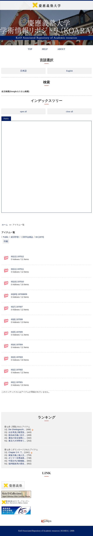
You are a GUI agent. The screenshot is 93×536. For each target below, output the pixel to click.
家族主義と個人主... (17, 455)
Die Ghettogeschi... (16, 429)
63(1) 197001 (17, 382)
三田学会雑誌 (27, 237)
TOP (30, 49)
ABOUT (61, 49)
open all (23, 111)
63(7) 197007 (17, 307)
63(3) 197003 (17, 357)
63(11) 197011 (17, 269)
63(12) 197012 (17, 256)
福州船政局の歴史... (17, 464)
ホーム (5, 225)
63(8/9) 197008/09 (19, 294)
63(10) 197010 (17, 282)
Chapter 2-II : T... (15, 452)
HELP (44, 49)
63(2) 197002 (17, 370)
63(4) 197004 (17, 344)
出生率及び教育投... (17, 432)
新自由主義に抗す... (17, 435)
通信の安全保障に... (17, 438)
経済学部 (15, 237)
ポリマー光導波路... (17, 458)
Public (6, 118)
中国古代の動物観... (17, 461)
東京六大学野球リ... (17, 441)
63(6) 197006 (17, 319)
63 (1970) (40, 237)
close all (69, 111)
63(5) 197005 (17, 332)
